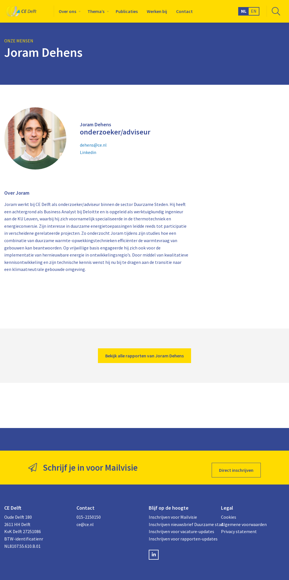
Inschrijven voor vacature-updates (181, 526)
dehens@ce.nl (93, 145)
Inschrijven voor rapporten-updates (181, 533)
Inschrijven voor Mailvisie (173, 512)
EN (254, 11)
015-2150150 (88, 512)
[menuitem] (68, 11)
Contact (184, 11)
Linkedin (88, 152)
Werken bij (157, 11)
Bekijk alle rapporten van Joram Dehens (144, 356)
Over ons (67, 11)
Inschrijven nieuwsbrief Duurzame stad (181, 519)
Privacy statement (239, 526)
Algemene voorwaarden (244, 519)
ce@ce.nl (85, 519)
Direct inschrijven (236, 465)
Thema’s (95, 11)
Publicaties (127, 11)
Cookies (228, 512)
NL (243, 11)
